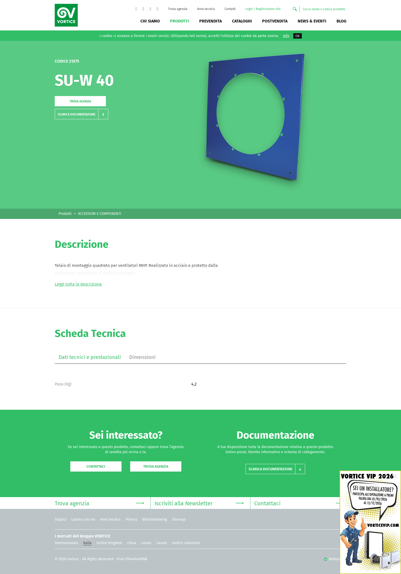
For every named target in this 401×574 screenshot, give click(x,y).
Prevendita (210, 21)
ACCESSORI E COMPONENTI (99, 214)
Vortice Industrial (186, 543)
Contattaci (95, 466)
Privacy (131, 519)
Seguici (60, 519)
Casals (161, 543)
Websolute (335, 559)
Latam (146, 543)
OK (297, 36)
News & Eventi (312, 21)
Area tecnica (206, 9)
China (131, 543)
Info (286, 36)
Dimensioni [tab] (142, 357)
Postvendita (274, 21)
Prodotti (179, 21)
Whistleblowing (154, 519)
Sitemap (178, 519)
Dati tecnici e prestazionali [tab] (90, 357)
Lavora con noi (83, 519)
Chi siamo (150, 21)
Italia (87, 543)
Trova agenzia (177, 9)
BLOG (341, 21)
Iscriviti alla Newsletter (199, 503)
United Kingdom (109, 543)
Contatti (230, 9)
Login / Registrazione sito (263, 9)
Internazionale (66, 543)
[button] (81, 114)
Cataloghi (242, 21)
